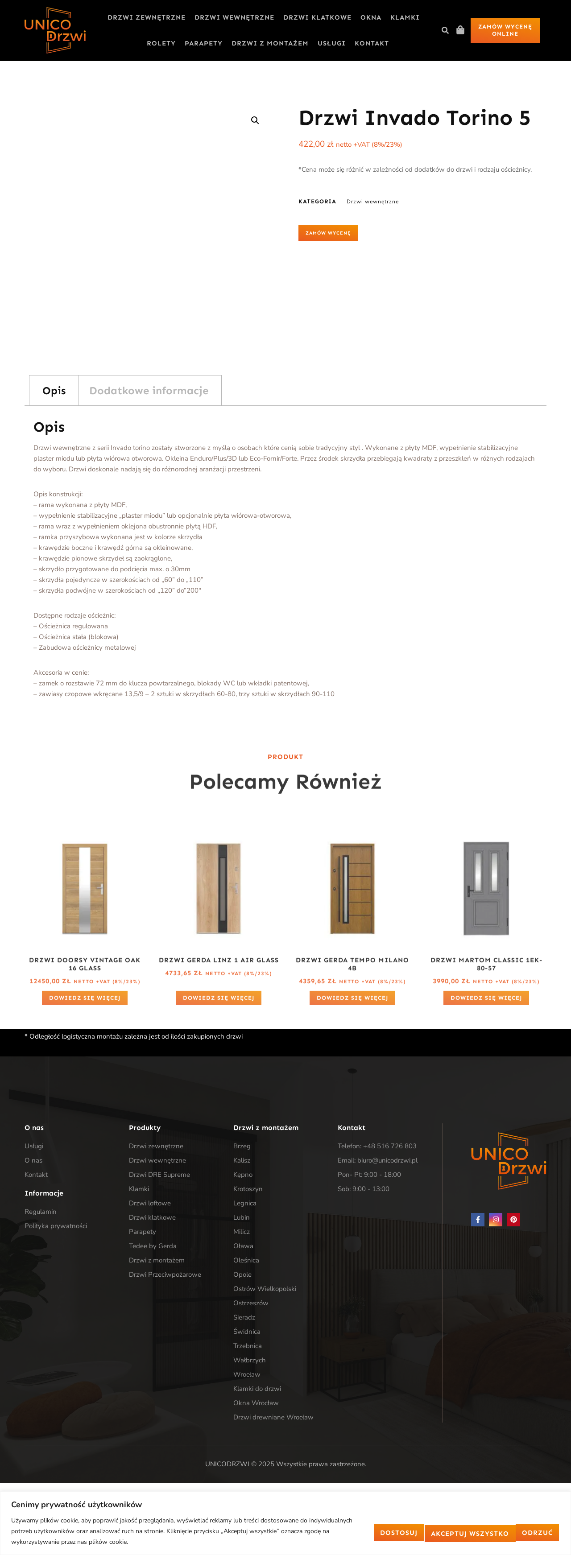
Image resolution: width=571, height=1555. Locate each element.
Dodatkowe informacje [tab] (148, 390)
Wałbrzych (249, 1360)
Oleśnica (246, 1260)
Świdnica (247, 1331)
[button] (445, 30)
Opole (242, 1274)
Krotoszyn (248, 1188)
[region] (285, 1523)
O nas (33, 1160)
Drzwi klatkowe (317, 17)
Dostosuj (353, 1531)
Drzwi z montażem (270, 43)
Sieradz (244, 1317)
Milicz (241, 1231)
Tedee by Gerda (153, 1246)
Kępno (242, 1174)
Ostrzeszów (251, 1303)
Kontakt (372, 43)
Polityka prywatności (56, 1225)
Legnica (245, 1203)
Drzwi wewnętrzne (234, 17)
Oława (243, 1246)
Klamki (405, 17)
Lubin (241, 1217)
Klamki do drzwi (257, 1388)
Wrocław (247, 1374)
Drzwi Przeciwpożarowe (165, 1274)
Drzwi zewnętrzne (147, 17)
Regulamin (41, 1211)
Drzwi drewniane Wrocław (273, 1417)
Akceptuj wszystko (507, 1531)
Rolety (161, 43)
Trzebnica (247, 1345)
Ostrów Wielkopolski (264, 1288)
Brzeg (242, 1146)
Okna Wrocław (256, 1402)
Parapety (204, 43)
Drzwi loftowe (150, 1203)
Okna (370, 17)
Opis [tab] (54, 390)
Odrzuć (420, 1531)
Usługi (332, 43)
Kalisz (241, 1160)
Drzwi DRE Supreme (159, 1174)
